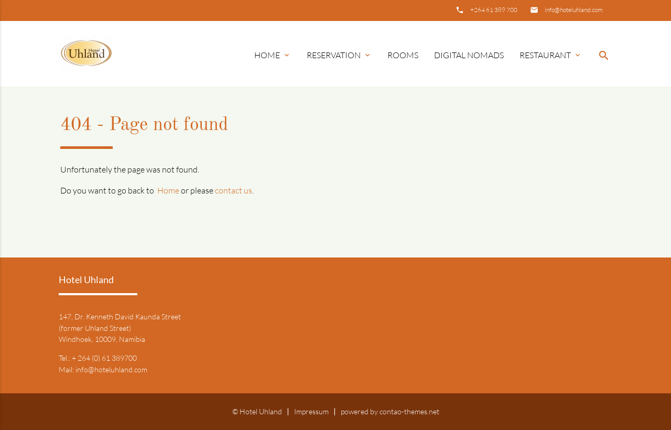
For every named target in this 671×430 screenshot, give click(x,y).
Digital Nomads (469, 55)
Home (272, 55)
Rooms (402, 55)
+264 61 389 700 (493, 10)
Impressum (311, 411)
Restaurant (551, 55)
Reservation (339, 55)
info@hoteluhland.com (574, 10)
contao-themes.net (409, 411)
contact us (233, 190)
